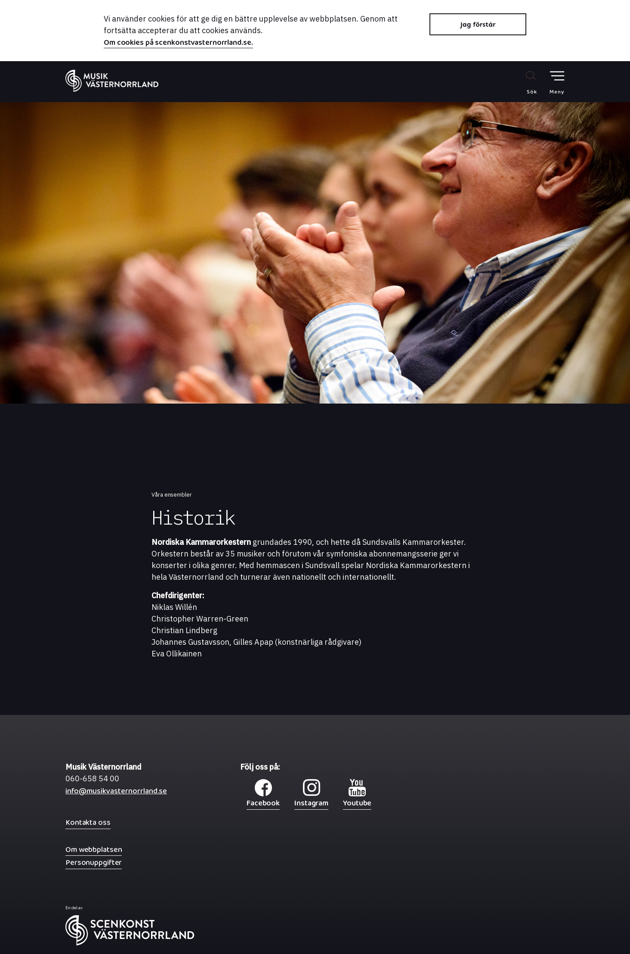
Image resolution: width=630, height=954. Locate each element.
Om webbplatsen (93, 849)
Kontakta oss (88, 822)
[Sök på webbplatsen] (522, 82)
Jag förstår (478, 24)
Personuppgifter (93, 862)
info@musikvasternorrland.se (116, 793)
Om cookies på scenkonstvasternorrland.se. (178, 43)
